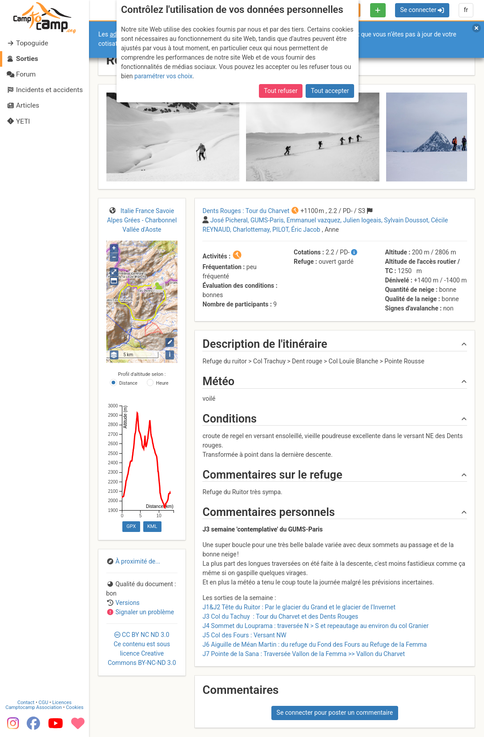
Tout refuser (280, 90)
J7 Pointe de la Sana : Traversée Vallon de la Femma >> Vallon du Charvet (303, 653)
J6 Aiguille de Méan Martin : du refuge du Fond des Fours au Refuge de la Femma (314, 644)
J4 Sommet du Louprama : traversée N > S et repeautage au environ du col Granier (315, 625)
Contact (25, 702)
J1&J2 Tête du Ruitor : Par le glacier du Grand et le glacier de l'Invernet (298, 607)
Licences (62, 702)
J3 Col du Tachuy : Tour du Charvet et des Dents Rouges (280, 616)
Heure (162, 383)
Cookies (74, 707)
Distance (128, 383)
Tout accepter (330, 90)
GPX (131, 526)
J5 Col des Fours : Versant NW (244, 635)
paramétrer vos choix (163, 76)
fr (466, 9)
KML (152, 526)
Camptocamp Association (33, 707)
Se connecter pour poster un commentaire (335, 712)
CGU (43, 702)
